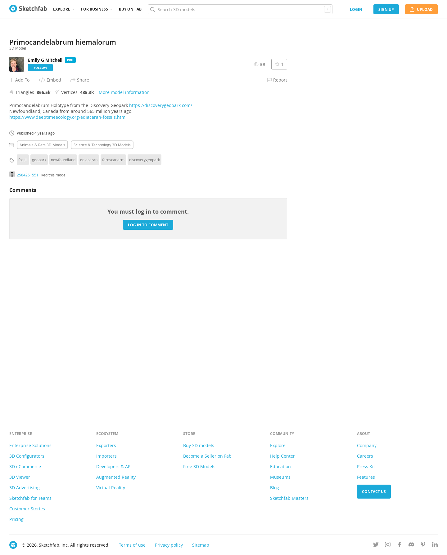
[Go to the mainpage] (28, 9)
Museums (280, 477)
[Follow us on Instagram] (388, 545)
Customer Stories (27, 509)
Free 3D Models (199, 466)
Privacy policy (169, 545)
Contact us (374, 491)
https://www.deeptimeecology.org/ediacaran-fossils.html (68, 272)
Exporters (106, 445)
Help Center (282, 456)
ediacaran (88, 315)
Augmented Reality (116, 477)
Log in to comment (148, 380)
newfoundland (63, 315)
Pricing (16, 519)
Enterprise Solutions (30, 445)
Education (280, 466)
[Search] (240, 9)
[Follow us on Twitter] (376, 545)
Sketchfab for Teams (30, 498)
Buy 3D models (198, 445)
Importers (106, 456)
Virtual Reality (110, 488)
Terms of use (132, 545)
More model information (124, 248)
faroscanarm (113, 315)
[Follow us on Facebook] (399, 545)
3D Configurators (26, 456)
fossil (22, 315)
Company (367, 445)
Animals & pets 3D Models (42, 300)
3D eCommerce (25, 466)
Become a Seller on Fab (207, 456)
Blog (274, 488)
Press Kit (366, 466)
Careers (365, 456)
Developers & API (114, 466)
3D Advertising (24, 488)
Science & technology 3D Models (102, 300)
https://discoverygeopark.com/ (160, 261)
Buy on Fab (130, 9)
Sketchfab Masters (289, 498)
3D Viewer (19, 477)
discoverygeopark (144, 315)
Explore (61, 9)
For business (94, 9)
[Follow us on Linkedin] (435, 545)
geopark (39, 315)
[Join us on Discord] (411, 545)
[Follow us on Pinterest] (423, 545)
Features (366, 477)
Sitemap (200, 545)
